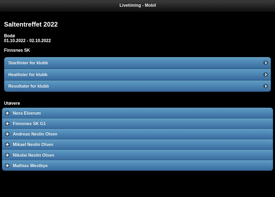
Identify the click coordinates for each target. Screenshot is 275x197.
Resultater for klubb (28, 86)
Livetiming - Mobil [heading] (138, 5)
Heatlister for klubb (28, 74)
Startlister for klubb (28, 62)
